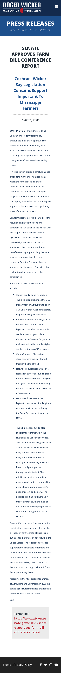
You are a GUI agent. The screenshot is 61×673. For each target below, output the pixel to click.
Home (12, 30)
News (24, 30)
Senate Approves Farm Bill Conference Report (30, 57)
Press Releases (30, 23)
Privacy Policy (23, 664)
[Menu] (56, 7)
